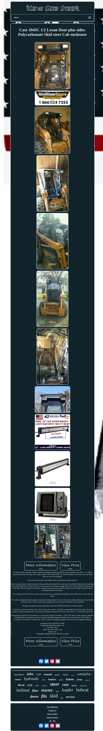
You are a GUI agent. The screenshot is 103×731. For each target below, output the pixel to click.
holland (22, 690)
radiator (44, 686)
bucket (74, 686)
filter (35, 690)
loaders (52, 679)
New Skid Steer (52, 707)
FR (54, 721)
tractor (57, 675)
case (65, 684)
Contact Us (52, 710)
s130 (38, 674)
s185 (37, 685)
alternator (83, 686)
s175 (43, 680)
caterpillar (84, 674)
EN (51, 721)
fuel (62, 698)
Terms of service (52, 717)
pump (79, 679)
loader (68, 689)
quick (61, 680)
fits (44, 696)
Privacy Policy (52, 714)
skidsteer (87, 680)
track (73, 675)
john (30, 674)
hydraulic (31, 678)
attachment (19, 674)
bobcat (82, 689)
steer (54, 684)
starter (47, 690)
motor (18, 679)
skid (54, 696)
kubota (70, 679)
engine (66, 674)
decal (21, 685)
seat (57, 691)
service (70, 697)
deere (34, 696)
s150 (29, 685)
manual (48, 674)
